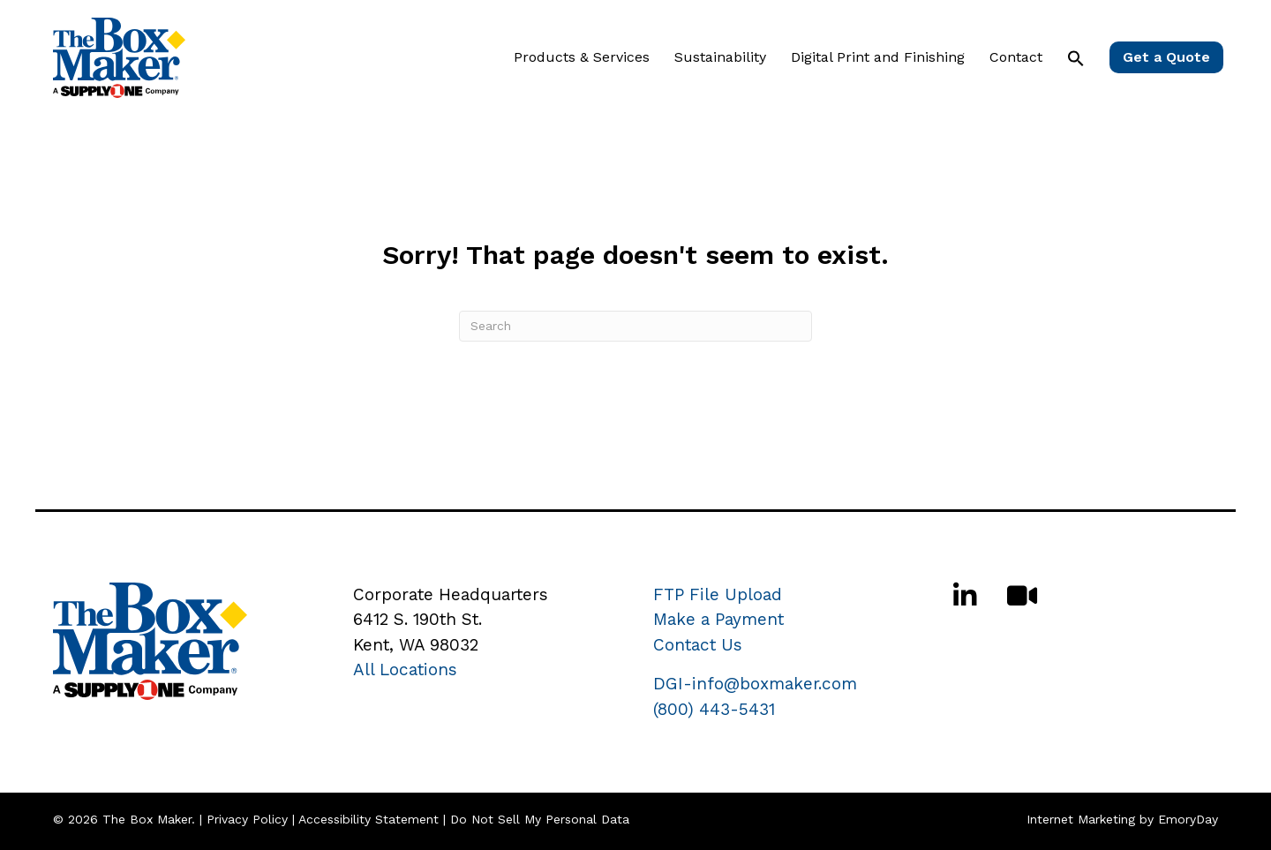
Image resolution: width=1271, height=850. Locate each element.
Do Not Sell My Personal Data (539, 819)
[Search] (635, 326)
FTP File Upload (717, 594)
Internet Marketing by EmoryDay (1122, 819)
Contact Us (697, 645)
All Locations (405, 669)
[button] (1076, 58)
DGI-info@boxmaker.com (755, 683)
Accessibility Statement (368, 819)
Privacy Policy (247, 819)
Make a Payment (718, 619)
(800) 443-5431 (714, 709)
